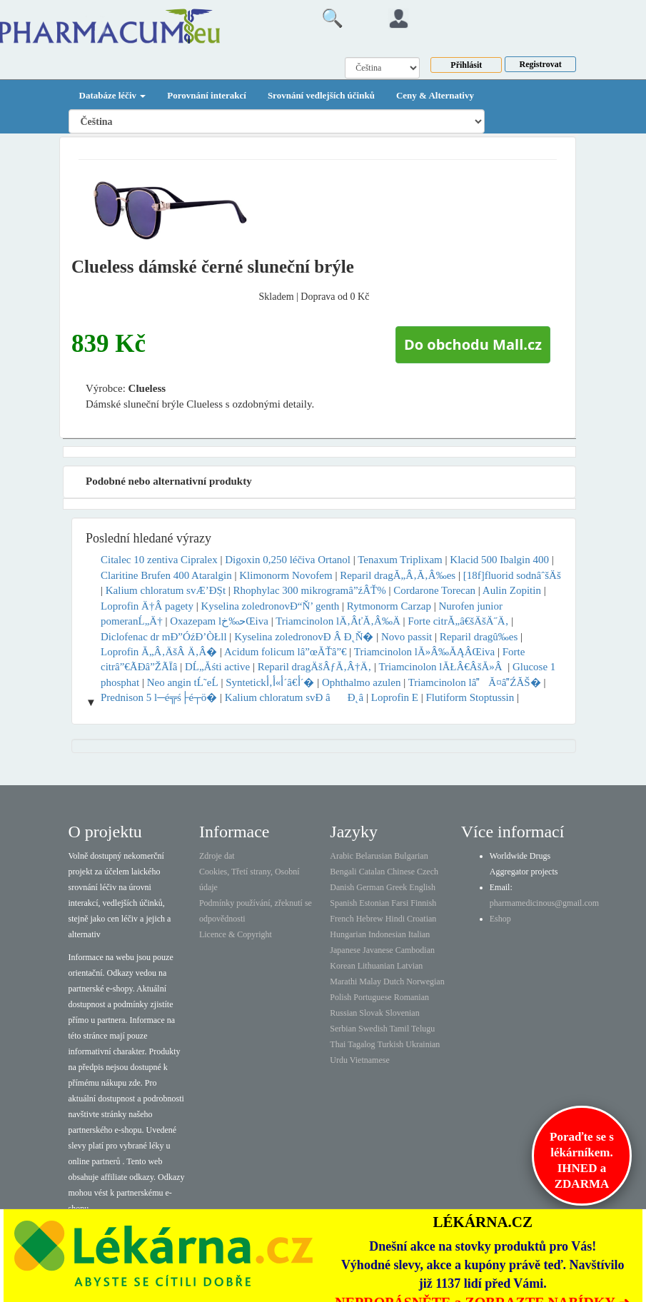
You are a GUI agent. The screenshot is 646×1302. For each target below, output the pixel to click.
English (422, 887)
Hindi (395, 919)
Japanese (345, 950)
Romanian (411, 997)
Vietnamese (370, 1060)
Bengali (343, 872)
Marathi (343, 981)
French (341, 919)
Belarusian (373, 856)
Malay (370, 981)
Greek (396, 887)
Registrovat (541, 64)
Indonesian (387, 934)
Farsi (399, 903)
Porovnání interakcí (206, 95)
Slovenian (402, 1013)
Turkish (390, 1044)
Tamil (399, 1029)
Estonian (374, 903)
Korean (342, 966)
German (370, 887)
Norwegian (425, 981)
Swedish (373, 1029)
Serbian (343, 1029)
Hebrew (369, 919)
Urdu (339, 1060)
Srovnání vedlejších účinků (321, 95)
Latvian (410, 966)
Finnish (423, 903)
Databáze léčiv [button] (112, 95)
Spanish (343, 903)
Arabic (341, 856)
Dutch (393, 981)
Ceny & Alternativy (435, 95)
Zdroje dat (217, 856)
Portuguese (372, 997)
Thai (337, 1044)
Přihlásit (466, 65)
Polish (340, 997)
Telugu (423, 1029)
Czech (427, 872)
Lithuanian (376, 966)
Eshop (500, 919)
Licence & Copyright (235, 934)
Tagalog (361, 1044)
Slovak (371, 1013)
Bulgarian (411, 856)
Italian (419, 934)
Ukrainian (422, 1044)
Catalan (372, 872)
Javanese (378, 950)
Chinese (401, 872)
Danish (342, 887)
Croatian (421, 919)
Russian (343, 1013)
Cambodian (415, 950)
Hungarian (348, 934)
